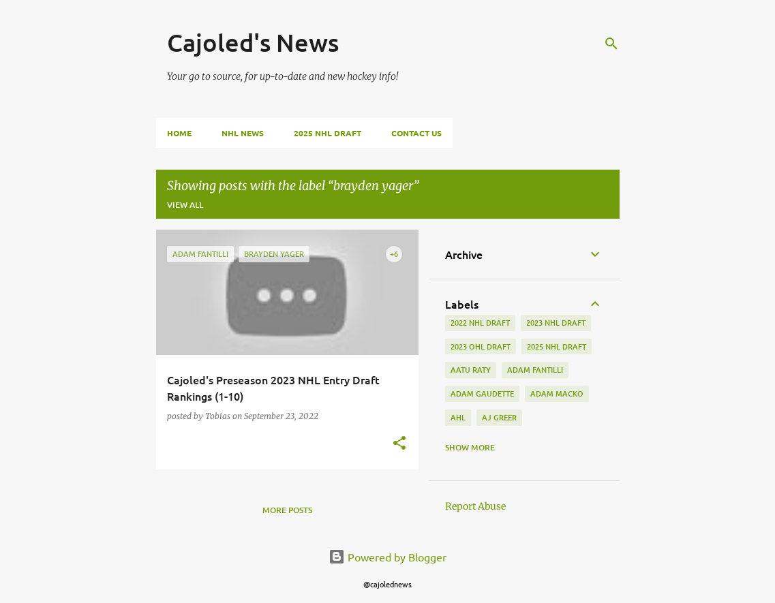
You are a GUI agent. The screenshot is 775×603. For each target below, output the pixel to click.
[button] (399, 444)
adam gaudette (482, 393)
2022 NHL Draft (480, 322)
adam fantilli (535, 369)
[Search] (611, 43)
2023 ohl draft (481, 346)
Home (179, 132)
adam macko (556, 393)
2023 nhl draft (556, 322)
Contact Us (416, 132)
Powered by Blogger (387, 556)
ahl (458, 417)
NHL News (243, 132)
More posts (287, 510)
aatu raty (471, 369)
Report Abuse (475, 506)
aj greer (499, 417)
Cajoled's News (253, 42)
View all (185, 205)
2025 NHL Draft (327, 132)
